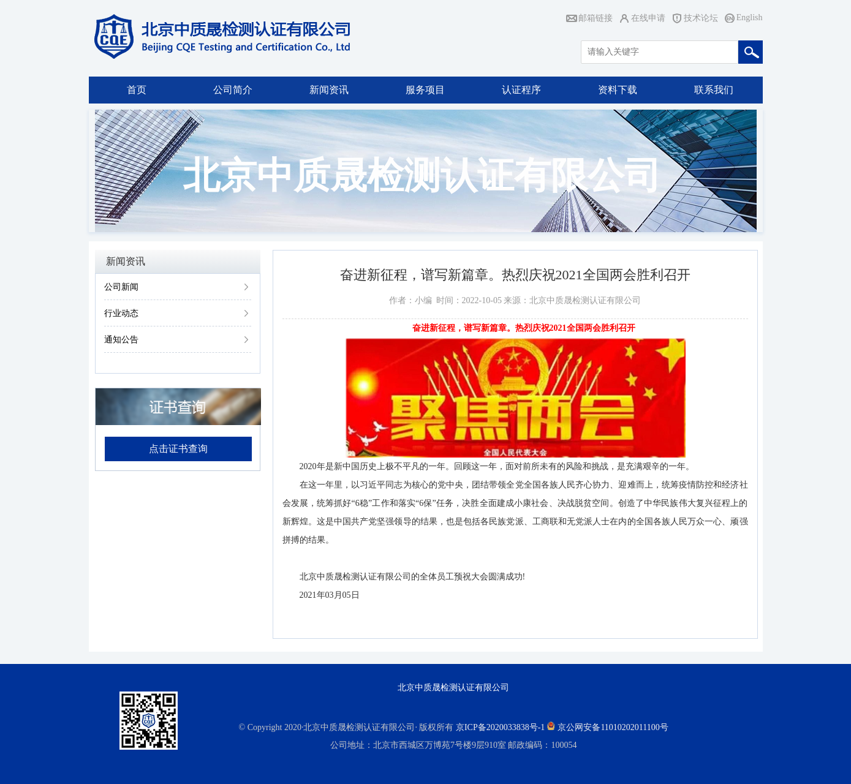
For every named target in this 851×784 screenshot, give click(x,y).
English (749, 17)
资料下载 (617, 90)
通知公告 (121, 339)
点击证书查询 (178, 448)
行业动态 (121, 313)
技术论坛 (701, 18)
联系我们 (713, 90)
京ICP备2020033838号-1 (500, 727)
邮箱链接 (595, 18)
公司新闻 (121, 287)
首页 (136, 90)
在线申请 (648, 18)
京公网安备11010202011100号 (613, 727)
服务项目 (425, 90)
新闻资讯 (329, 90)
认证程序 (521, 90)
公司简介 (232, 90)
